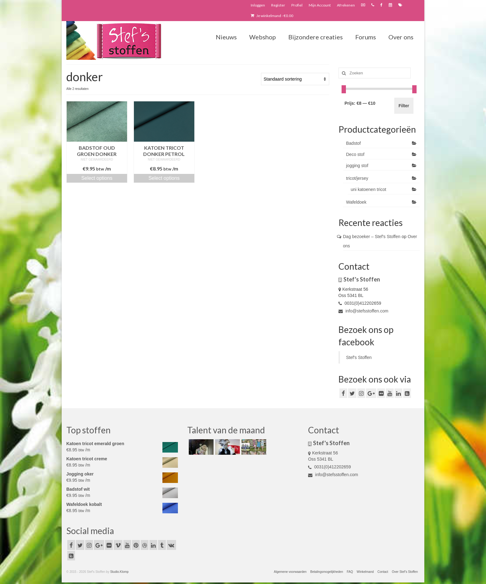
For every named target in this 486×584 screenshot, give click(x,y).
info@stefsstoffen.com (363, 310)
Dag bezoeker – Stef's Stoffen (371, 236)
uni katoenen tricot (368, 189)
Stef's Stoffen (359, 357)
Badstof (353, 143)
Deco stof (355, 154)
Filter (404, 105)
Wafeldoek (356, 202)
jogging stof (357, 165)
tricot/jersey (357, 178)
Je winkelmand (272, 15)
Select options (97, 178)
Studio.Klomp (119, 571)
